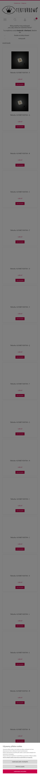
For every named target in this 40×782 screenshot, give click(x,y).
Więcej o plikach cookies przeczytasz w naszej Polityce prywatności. (18, 757)
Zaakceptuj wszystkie (20, 771)
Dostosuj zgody (20, 766)
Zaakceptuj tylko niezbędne (20, 761)
